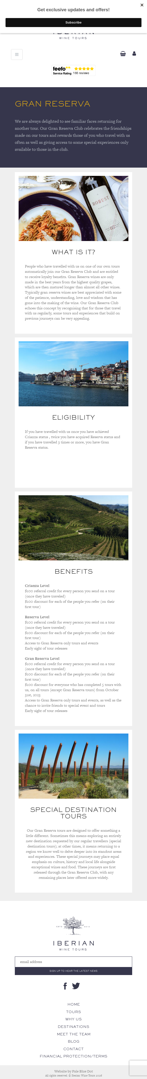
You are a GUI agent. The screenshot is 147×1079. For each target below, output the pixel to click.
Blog (73, 1041)
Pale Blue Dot (82, 1071)
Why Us (73, 1019)
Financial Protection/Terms (73, 1056)
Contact (73, 1048)
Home (73, 1004)
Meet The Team (73, 1034)
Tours (73, 1011)
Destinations (73, 1026)
